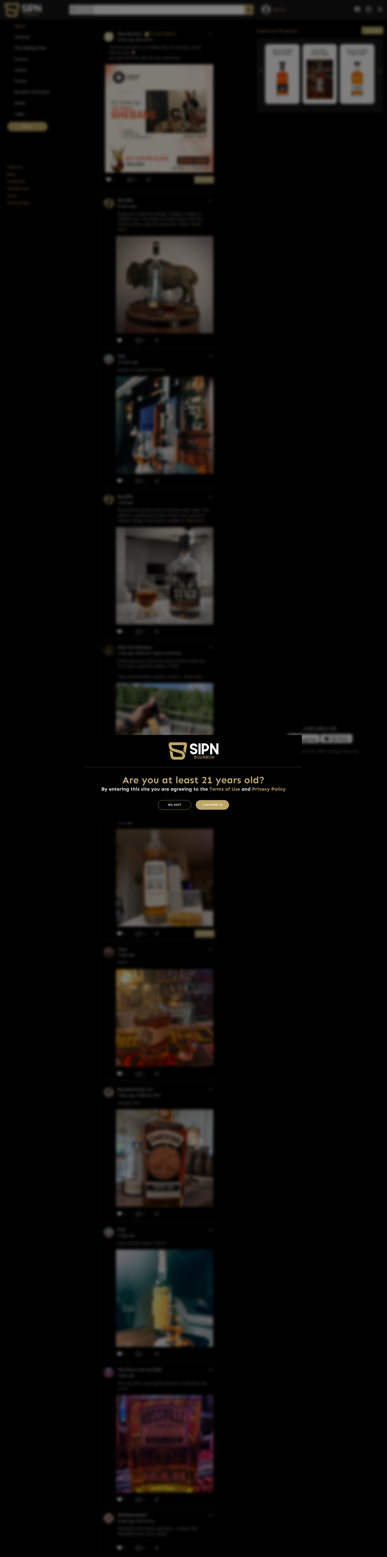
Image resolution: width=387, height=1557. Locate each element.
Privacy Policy (269, 789)
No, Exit (174, 805)
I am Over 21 (212, 805)
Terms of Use (224, 789)
